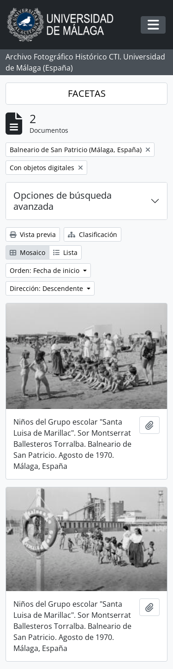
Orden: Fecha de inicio (45, 270)
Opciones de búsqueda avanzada (62, 201)
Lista (65, 252)
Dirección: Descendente (47, 288)
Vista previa (33, 234)
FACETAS (87, 93)
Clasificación (92, 234)
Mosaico (27, 252)
